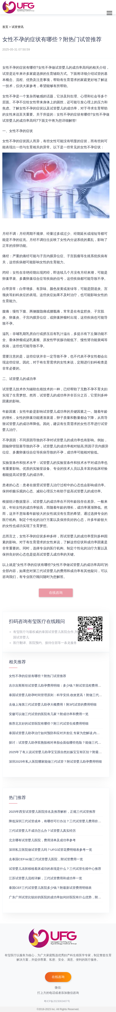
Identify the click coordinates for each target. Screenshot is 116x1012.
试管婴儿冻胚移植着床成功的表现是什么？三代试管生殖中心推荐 (55, 868)
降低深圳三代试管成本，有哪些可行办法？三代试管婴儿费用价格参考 (58, 821)
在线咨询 (56, 592)
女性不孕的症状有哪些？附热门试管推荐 (37, 676)
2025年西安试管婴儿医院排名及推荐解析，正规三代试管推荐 (52, 811)
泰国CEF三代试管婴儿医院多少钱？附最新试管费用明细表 (50, 887)
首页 (5, 27)
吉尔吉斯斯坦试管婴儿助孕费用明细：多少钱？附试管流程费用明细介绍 (60, 685)
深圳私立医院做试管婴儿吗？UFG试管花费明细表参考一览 (50, 849)
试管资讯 (18, 27)
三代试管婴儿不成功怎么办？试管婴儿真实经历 (42, 830)
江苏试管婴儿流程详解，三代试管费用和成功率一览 (45, 878)
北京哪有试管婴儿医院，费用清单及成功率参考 (42, 840)
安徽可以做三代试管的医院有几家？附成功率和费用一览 (48, 714)
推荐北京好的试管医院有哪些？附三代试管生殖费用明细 (48, 723)
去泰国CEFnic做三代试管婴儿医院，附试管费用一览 (46, 859)
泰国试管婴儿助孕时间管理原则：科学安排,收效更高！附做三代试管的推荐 (62, 695)
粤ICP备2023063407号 (57, 1001)
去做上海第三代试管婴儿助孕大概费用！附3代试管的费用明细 (52, 704)
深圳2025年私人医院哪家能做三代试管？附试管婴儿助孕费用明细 (55, 761)
